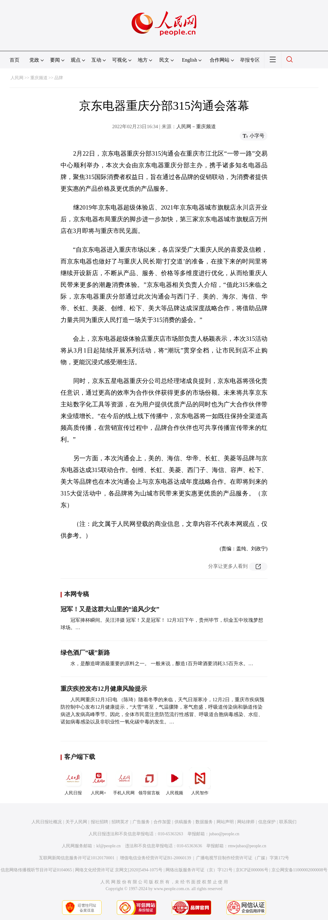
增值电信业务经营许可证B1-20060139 (155, 858)
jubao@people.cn (224, 834)
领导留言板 (149, 781)
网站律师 (245, 822)
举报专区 (250, 60)
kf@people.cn (108, 846)
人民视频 (174, 781)
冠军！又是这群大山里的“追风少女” (110, 609)
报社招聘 (99, 822)
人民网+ (98, 781)
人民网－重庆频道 (196, 126)
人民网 (17, 77)
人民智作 (200, 781)
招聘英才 (120, 822)
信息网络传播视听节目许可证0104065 (36, 870)
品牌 (58, 77)
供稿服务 (183, 822)
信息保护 (266, 822)
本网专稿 (76, 594)
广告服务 (141, 822)
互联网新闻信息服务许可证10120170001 (77, 858)
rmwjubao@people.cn (247, 846)
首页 (14, 60)
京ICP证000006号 (252, 870)
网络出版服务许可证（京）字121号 (199, 870)
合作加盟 (162, 822)
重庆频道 (39, 77)
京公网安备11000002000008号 (299, 870)
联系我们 (287, 822)
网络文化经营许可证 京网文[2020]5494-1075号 (119, 870)
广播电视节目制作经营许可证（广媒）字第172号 (242, 858)
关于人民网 (76, 822)
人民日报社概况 (47, 822)
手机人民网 (124, 781)
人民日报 (73, 781)
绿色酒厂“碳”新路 (85, 652)
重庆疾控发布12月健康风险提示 (104, 688)
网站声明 (225, 822)
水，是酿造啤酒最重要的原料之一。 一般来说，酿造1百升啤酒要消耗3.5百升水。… (161, 663)
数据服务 (204, 822)
